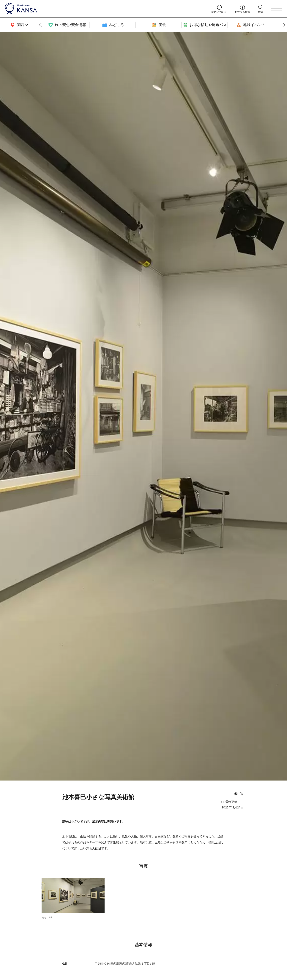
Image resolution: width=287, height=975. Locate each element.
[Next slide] (284, 25)
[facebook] (235, 794)
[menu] (276, 8)
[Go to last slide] (40, 25)
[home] (104, 9)
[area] (18, 25)
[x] (241, 794)
